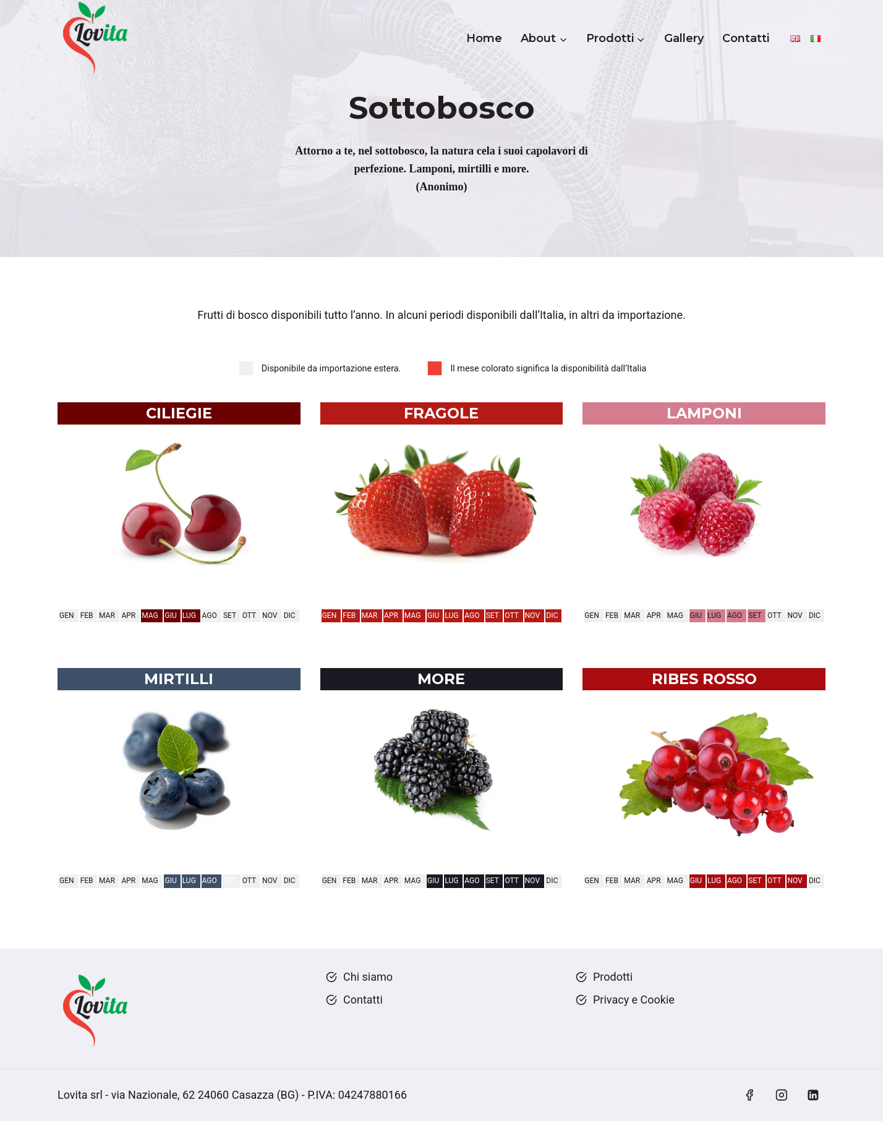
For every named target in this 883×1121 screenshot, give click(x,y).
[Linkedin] (813, 1095)
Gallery (684, 38)
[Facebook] (749, 1095)
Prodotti (613, 976)
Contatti (745, 38)
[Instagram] (781, 1095)
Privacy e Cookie (634, 999)
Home (484, 38)
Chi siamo (368, 976)
